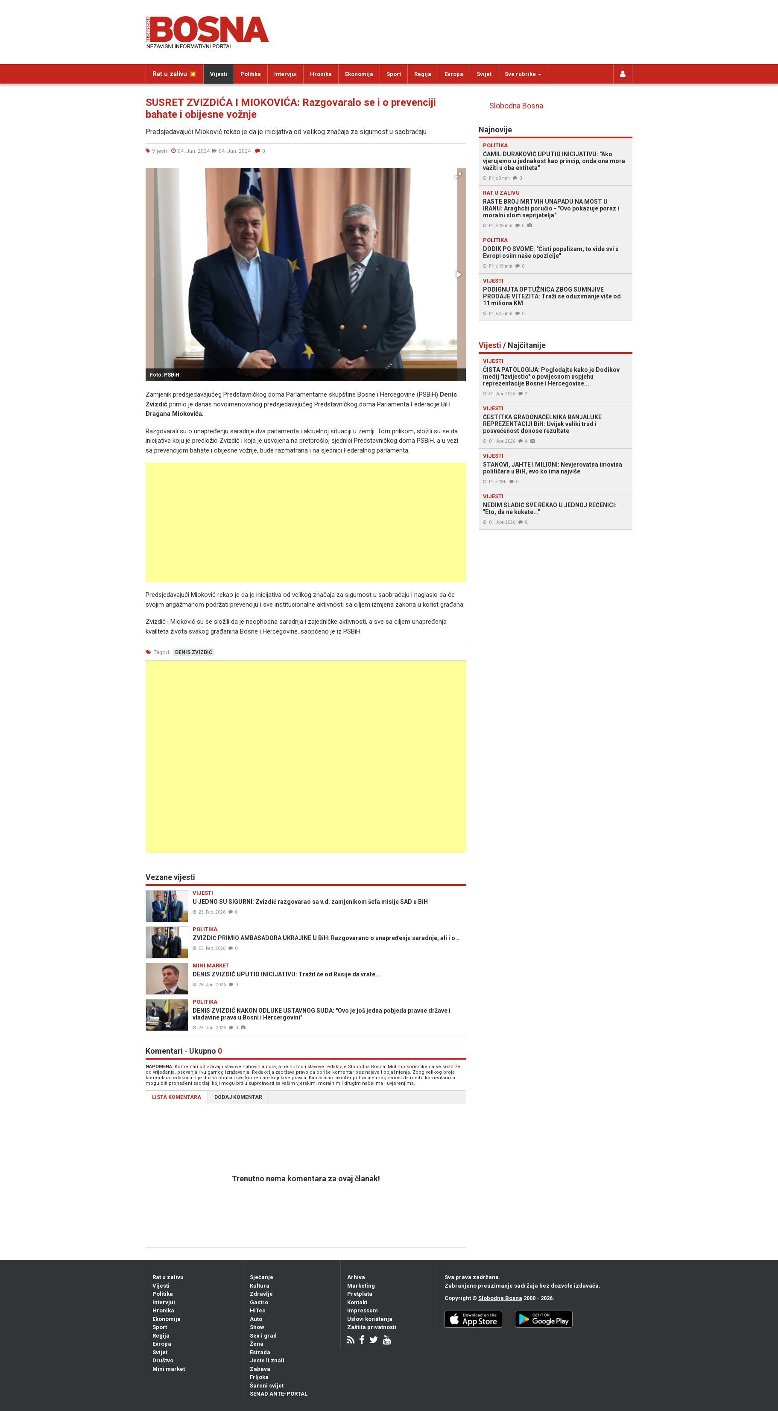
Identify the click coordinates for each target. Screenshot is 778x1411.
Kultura (259, 1285)
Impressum (362, 1310)
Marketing (361, 1285)
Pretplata (359, 1294)
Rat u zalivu (168, 1277)
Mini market (168, 1369)
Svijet (484, 74)
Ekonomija (359, 74)
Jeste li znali (267, 1360)
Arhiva (356, 1277)
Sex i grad (263, 1335)
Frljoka (259, 1377)
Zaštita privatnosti (371, 1327)
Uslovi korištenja (369, 1319)
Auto (256, 1319)
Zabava (260, 1369)
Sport (393, 74)
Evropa (454, 74)
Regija (422, 74)
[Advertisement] (306, 522)
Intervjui (285, 74)
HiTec (258, 1310)
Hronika (321, 74)
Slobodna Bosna (516, 106)
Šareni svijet (267, 1385)
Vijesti (218, 74)
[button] (458, 175)
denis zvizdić (193, 652)
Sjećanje (261, 1277)
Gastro (259, 1302)
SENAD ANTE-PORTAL (278, 1394)
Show (257, 1327)
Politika (250, 74)
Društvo (162, 1360)
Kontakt (357, 1302)
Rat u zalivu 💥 (174, 74)
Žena (256, 1344)
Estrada (260, 1352)
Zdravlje (261, 1294)
